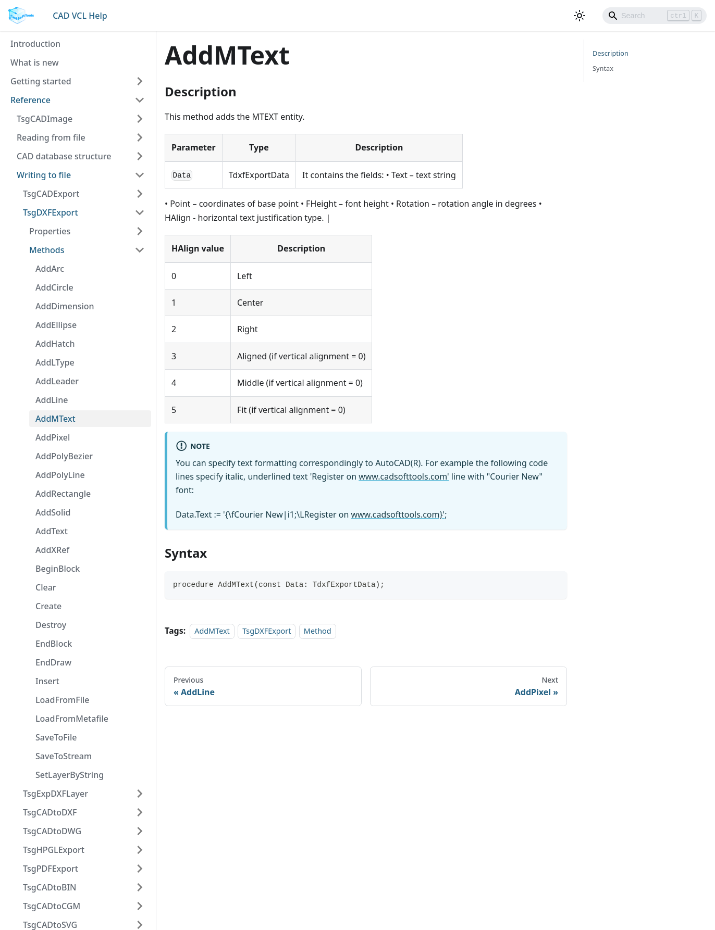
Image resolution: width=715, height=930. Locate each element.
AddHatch (55, 343)
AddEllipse (56, 325)
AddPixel (52, 437)
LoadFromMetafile (71, 718)
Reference (30, 100)
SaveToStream (63, 756)
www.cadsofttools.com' (404, 476)
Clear (45, 587)
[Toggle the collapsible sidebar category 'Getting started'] (139, 81)
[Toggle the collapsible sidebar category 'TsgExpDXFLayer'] (139, 793)
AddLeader (57, 381)
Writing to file (44, 175)
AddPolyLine (60, 475)
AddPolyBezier (64, 456)
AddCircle (54, 287)
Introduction (35, 43)
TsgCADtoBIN (50, 887)
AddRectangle (63, 493)
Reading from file (51, 137)
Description (610, 53)
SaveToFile (56, 737)
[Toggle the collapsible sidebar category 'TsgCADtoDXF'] (139, 812)
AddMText (55, 418)
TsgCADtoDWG (52, 831)
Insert (47, 681)
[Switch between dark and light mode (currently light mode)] (579, 15)
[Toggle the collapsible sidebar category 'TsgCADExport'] (139, 193)
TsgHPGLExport (53, 850)
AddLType (55, 362)
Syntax (603, 68)
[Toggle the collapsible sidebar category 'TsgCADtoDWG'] (139, 831)
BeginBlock (57, 568)
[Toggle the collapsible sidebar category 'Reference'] (139, 100)
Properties (49, 231)
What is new (34, 62)
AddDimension (64, 306)
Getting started (40, 81)
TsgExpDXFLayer (55, 793)
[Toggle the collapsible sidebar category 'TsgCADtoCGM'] (139, 906)
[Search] (654, 15)
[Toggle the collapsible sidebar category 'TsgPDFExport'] (139, 868)
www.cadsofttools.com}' (398, 514)
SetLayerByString (69, 775)
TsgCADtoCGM (51, 906)
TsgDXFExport (50, 212)
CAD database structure (64, 156)
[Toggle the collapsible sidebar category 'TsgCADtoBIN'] (139, 887)
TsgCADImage (44, 118)
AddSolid (52, 512)
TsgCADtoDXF (50, 812)
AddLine (51, 400)
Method (317, 631)
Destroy (50, 625)
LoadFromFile (62, 700)
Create (48, 606)
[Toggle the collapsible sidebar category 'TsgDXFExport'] (139, 212)
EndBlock (53, 643)
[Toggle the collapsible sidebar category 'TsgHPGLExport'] (139, 849)
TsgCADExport (51, 193)
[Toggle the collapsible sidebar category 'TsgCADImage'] (139, 118)
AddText (51, 531)
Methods (47, 250)
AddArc (49, 268)
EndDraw (53, 662)
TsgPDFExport (50, 868)
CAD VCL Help (80, 15)
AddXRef (52, 550)
